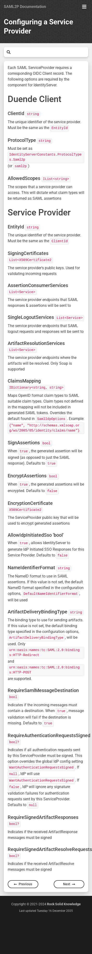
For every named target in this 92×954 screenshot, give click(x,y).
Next (69, 884)
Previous (23, 884)
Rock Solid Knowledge (64, 904)
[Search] (49, 52)
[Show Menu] (84, 7)
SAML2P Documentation (25, 6)
